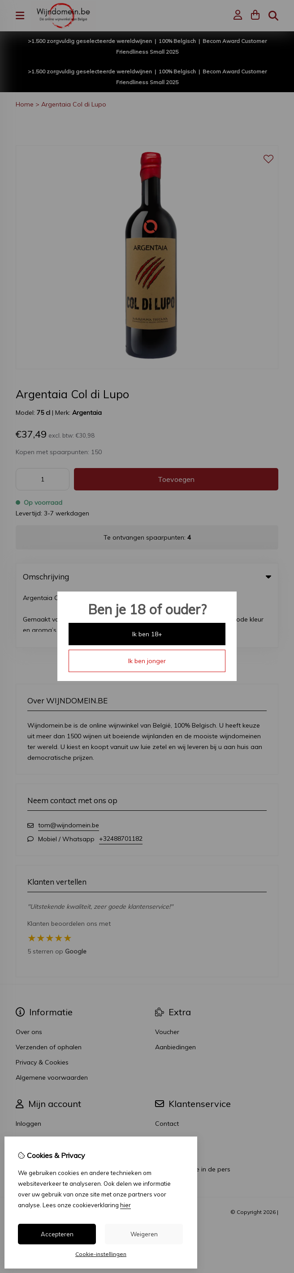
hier (125, 1205)
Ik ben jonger (147, 661)
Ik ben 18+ (147, 634)
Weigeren (144, 1234)
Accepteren (57, 1234)
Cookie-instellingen (100, 1254)
